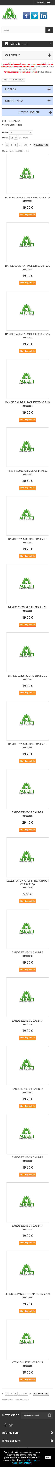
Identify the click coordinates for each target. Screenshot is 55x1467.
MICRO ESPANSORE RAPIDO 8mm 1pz (27, 1296)
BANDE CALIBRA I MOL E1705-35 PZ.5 (27, 336)
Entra (49, 2)
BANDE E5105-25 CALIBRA (27, 1227)
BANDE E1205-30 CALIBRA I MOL (27, 541)
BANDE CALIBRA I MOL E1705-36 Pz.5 (27, 404)
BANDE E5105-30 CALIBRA (27, 1091)
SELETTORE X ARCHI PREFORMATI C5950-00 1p (27, 884)
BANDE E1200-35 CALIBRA (27, 814)
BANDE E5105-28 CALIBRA (27, 1159)
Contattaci (40, 2)
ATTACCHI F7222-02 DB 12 (27, 1364)
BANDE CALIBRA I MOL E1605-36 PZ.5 (27, 267)
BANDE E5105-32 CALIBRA (27, 954)
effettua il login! (44, 72)
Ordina (5, 132)
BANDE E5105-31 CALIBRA (27, 1022)
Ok (47, 1457)
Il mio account (11, 1440)
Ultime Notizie (29, 112)
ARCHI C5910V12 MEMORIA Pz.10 (27, 472)
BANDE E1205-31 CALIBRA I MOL (27, 609)
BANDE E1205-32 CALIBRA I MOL (27, 677)
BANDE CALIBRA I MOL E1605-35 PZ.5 (27, 199)
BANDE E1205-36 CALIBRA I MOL (27, 746)
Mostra (5, 138)
